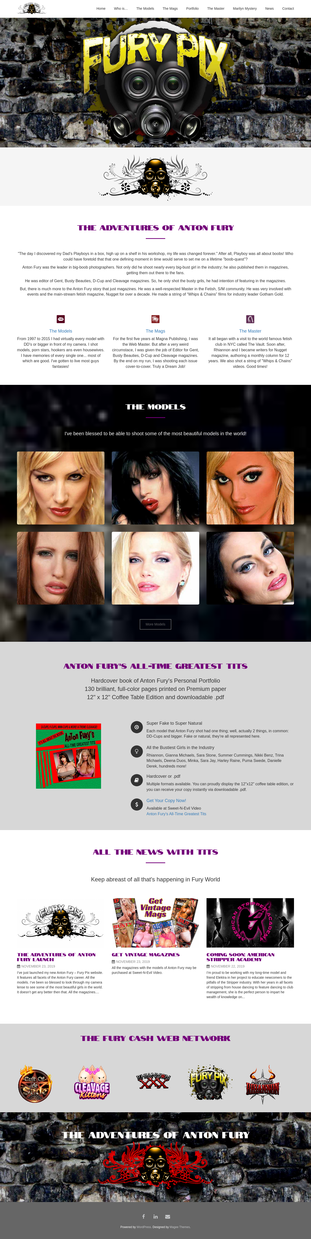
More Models (155, 624)
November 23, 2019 (38, 966)
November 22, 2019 (228, 966)
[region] (155, 82)
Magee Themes (180, 1227)
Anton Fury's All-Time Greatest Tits (176, 814)
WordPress (144, 1227)
